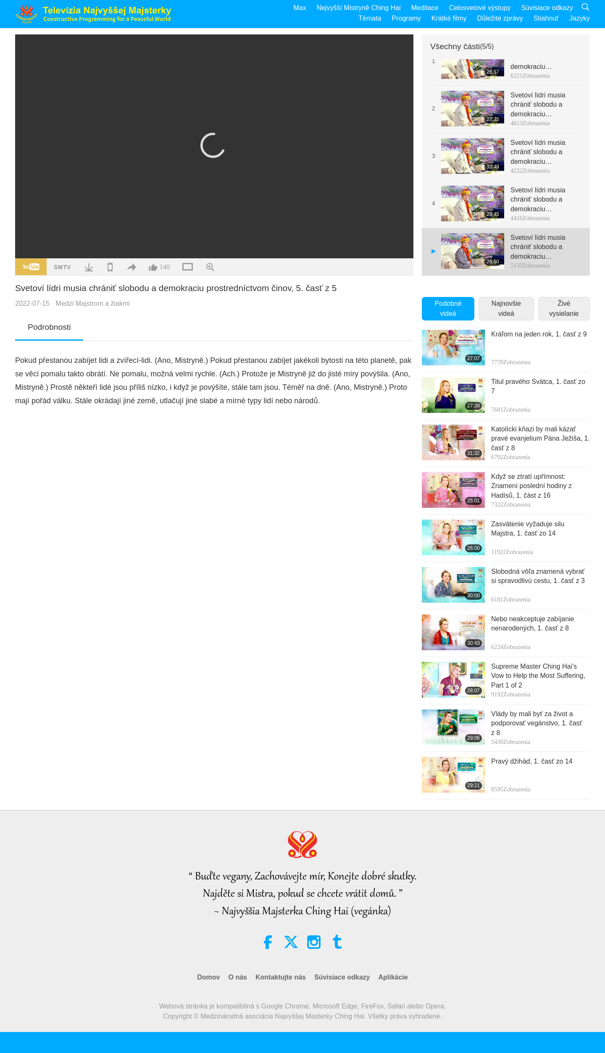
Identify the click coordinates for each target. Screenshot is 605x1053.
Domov (208, 977)
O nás (237, 977)
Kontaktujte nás (280, 977)
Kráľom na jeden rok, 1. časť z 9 (539, 334)
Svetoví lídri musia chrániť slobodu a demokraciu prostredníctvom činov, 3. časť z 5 (544, 152)
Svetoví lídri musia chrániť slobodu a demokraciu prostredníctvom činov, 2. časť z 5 (544, 105)
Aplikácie (393, 977)
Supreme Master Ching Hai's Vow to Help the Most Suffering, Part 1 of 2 (538, 676)
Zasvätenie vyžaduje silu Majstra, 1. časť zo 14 (527, 528)
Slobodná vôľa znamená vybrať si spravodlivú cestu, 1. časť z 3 (538, 576)
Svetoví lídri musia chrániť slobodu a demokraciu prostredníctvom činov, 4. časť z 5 (544, 200)
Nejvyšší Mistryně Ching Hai (359, 7)
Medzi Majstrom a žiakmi (93, 303)
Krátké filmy (449, 18)
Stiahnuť (546, 18)
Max (299, 7)
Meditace (425, 7)
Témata (369, 18)
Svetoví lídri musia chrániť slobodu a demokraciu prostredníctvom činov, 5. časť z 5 (544, 247)
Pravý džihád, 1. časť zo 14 (532, 761)
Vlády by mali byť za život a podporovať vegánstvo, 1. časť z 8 (536, 723)
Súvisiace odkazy (547, 7)
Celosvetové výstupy (480, 7)
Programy (406, 18)
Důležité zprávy (500, 18)
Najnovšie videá (506, 308)
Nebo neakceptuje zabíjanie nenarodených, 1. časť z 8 (532, 623)
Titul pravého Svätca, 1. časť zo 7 (538, 386)
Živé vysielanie (564, 308)
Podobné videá (448, 308)
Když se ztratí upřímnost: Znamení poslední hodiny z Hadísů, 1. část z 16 (531, 486)
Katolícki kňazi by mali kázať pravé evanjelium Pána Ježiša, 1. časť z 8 (540, 438)
